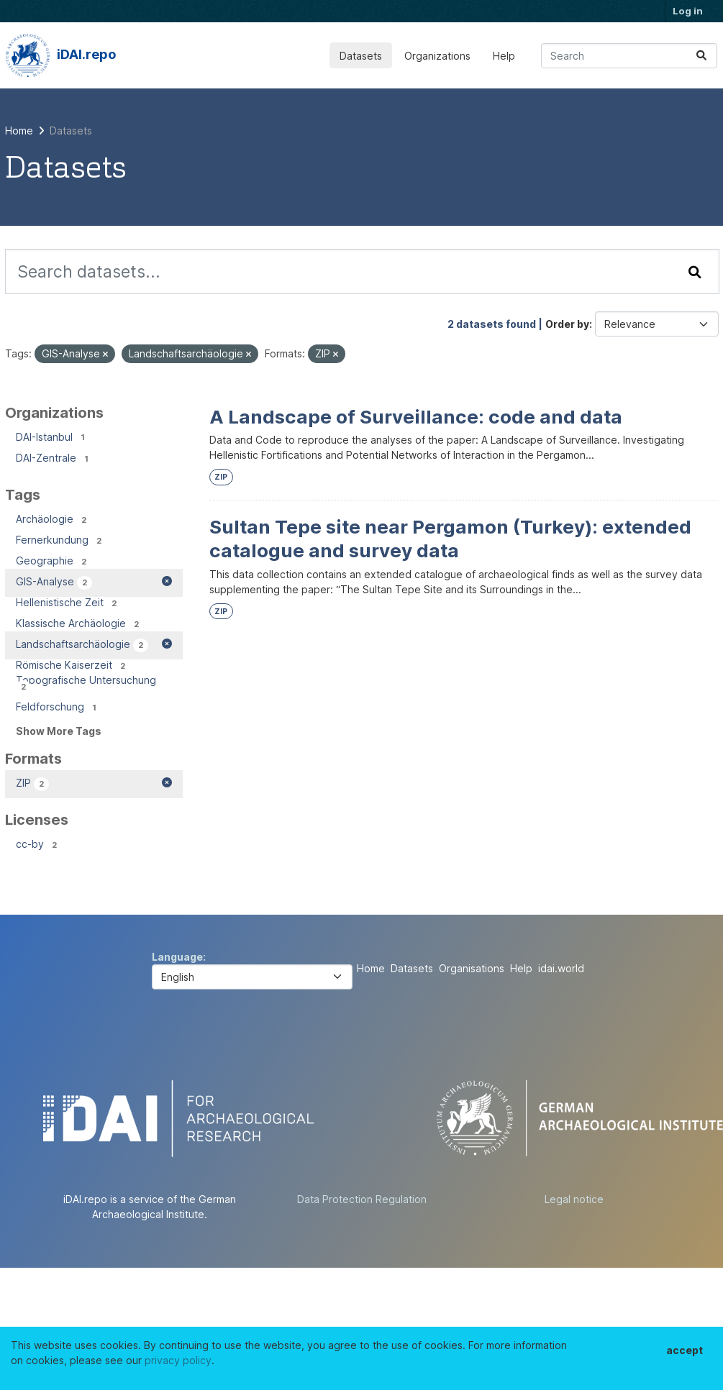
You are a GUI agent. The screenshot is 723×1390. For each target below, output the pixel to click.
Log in (688, 11)
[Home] (19, 130)
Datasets (361, 56)
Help (504, 56)
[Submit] (701, 55)
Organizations (437, 56)
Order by (567, 324)
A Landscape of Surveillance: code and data (415, 417)
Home (371, 968)
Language (177, 957)
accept (684, 1350)
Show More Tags (58, 731)
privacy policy (178, 1360)
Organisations (471, 968)
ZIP (220, 477)
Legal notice (574, 1199)
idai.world (561, 968)
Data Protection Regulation (362, 1199)
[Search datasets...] (629, 55)
